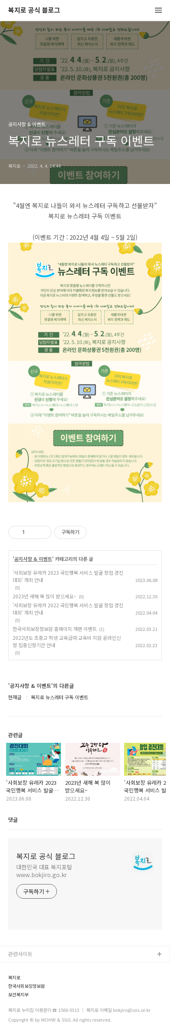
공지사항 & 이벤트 (33, 559)
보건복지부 (18, 994)
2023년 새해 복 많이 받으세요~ (44, 596)
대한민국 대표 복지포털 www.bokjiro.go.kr (44, 871)
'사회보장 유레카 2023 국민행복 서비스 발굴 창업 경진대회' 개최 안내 (68, 576)
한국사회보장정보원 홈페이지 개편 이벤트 (55, 628)
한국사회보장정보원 (26, 986)
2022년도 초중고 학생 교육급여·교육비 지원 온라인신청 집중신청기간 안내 (67, 641)
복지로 (14, 977)
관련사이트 (20, 954)
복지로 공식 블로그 (34, 10)
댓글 (13, 819)
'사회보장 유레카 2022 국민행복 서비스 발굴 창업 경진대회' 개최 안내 (68, 609)
